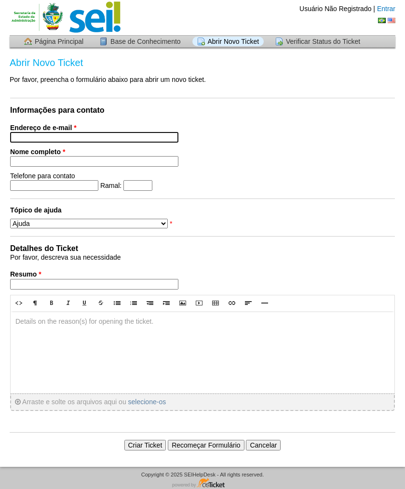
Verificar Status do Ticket (323, 41)
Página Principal (59, 41)
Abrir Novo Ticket (233, 41)
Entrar (386, 9)
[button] (19, 303)
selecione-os (147, 402)
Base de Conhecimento (145, 41)
